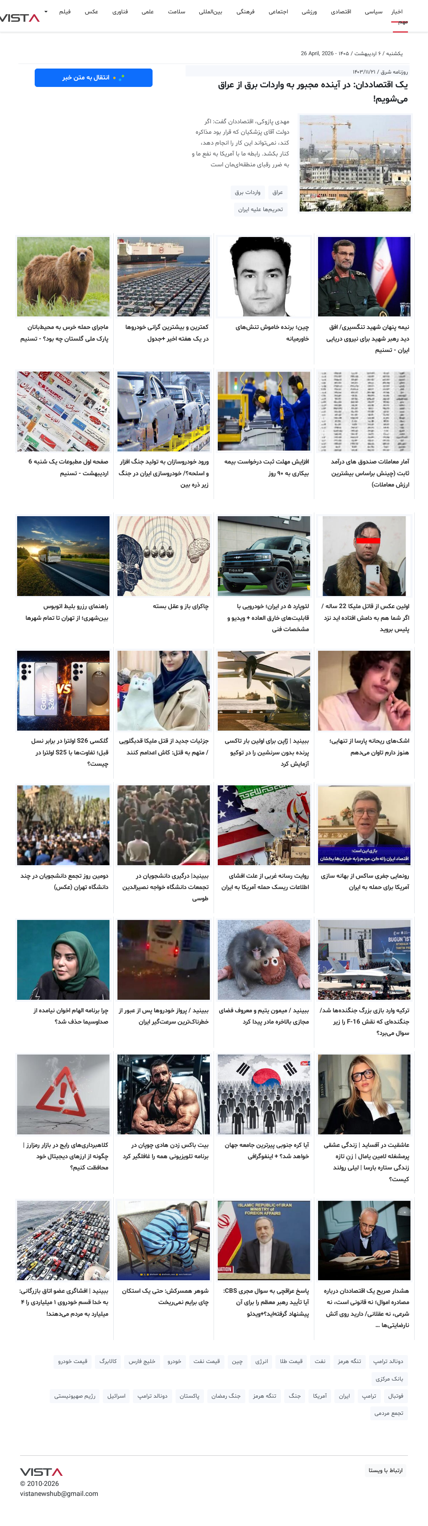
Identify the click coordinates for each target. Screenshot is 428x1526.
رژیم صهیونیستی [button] (74, 1396)
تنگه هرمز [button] (349, 1362)
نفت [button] (320, 1362)
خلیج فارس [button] (142, 1362)
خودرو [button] (174, 1362)
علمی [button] (148, 12)
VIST (41, 1470)
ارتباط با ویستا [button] (386, 1471)
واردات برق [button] (247, 192)
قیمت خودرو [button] (72, 1362)
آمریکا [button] (320, 1396)
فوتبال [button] (395, 1396)
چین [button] (237, 1362)
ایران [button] (344, 1396)
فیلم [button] (65, 12)
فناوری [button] (120, 12)
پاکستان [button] (189, 1396)
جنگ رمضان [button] (226, 1396)
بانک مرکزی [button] (389, 1379)
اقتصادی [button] (341, 12)
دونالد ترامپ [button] (388, 1362)
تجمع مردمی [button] (388, 1413)
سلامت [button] (176, 12)
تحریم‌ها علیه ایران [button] (260, 210)
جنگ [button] (295, 1396)
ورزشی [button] (309, 12)
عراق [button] (278, 192)
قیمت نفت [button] (207, 1362)
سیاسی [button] (373, 12)
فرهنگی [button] (246, 12)
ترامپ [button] (369, 1396)
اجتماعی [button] (278, 12)
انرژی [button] (261, 1362)
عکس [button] (91, 12)
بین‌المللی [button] (210, 12)
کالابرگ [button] (108, 1362)
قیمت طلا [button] (291, 1362)
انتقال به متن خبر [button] (93, 77)
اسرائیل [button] (116, 1396)
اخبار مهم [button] (399, 17)
